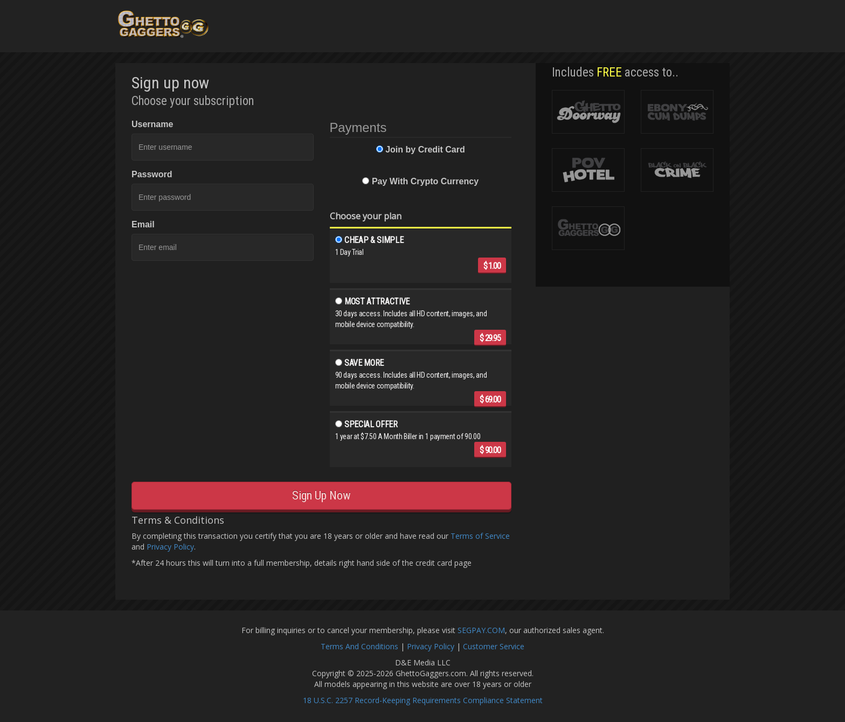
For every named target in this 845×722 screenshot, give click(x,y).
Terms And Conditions (359, 646)
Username (152, 124)
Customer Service (493, 646)
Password (151, 174)
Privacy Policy (170, 547)
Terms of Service (480, 536)
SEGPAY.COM (481, 630)
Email (143, 224)
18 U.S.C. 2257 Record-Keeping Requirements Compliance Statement (423, 700)
